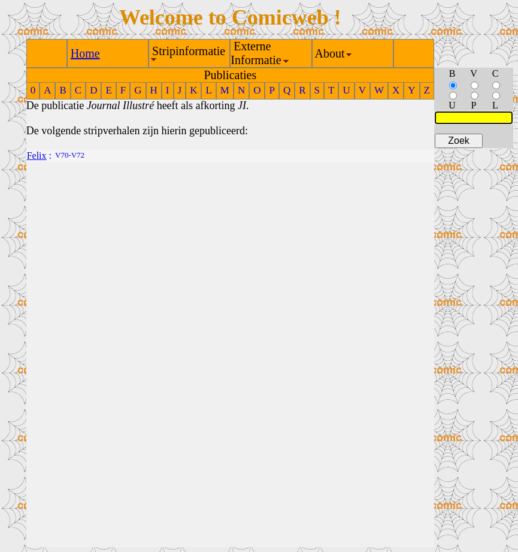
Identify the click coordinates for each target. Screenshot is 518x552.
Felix (37, 155)
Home (85, 53)
